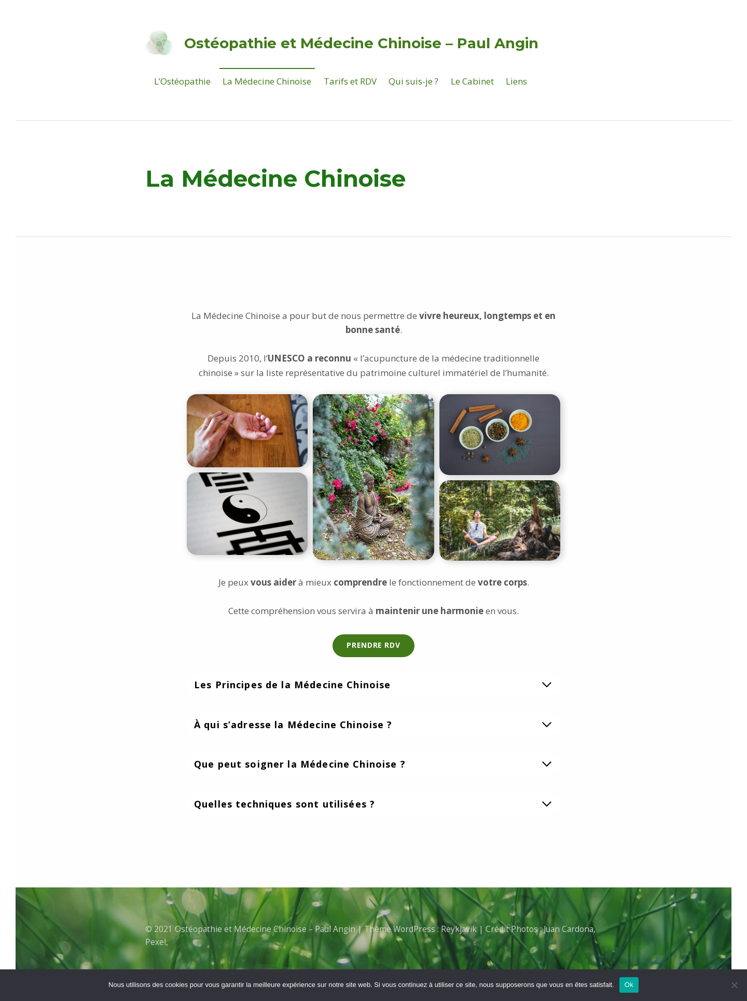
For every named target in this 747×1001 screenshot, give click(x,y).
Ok (629, 985)
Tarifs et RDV (350, 81)
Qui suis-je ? (413, 81)
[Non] (734, 985)
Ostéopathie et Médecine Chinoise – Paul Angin (361, 43)
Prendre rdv (373, 645)
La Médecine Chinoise (267, 81)
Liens (516, 81)
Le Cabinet (472, 81)
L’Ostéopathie (182, 81)
